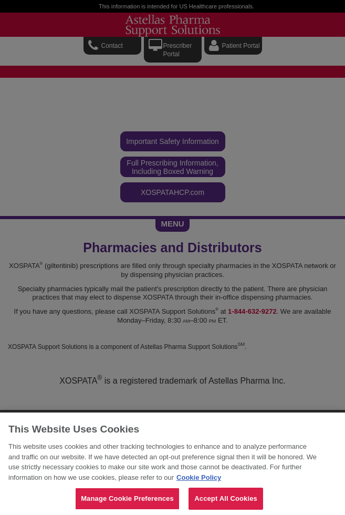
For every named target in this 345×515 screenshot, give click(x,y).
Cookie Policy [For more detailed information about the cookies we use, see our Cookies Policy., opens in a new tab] (198, 477)
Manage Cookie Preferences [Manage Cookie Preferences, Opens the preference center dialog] (127, 498)
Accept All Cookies (225, 498)
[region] (172, 464)
